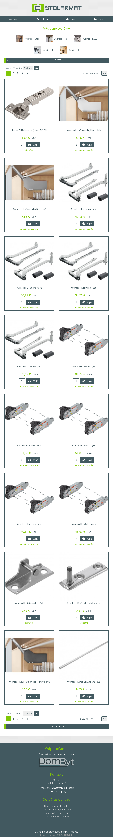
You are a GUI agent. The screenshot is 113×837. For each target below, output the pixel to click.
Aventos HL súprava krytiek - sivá (29, 209)
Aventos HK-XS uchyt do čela (29, 603)
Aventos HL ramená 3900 (83, 209)
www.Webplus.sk (64, 835)
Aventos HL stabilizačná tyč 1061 (83, 682)
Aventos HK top (27, 38)
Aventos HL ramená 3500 (83, 288)
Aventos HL (69, 50)
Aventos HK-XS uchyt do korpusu (83, 603)
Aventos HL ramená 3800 (29, 288)
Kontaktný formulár (56, 783)
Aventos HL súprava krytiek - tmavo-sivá (29, 682)
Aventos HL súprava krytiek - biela (84, 130)
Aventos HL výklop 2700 (29, 445)
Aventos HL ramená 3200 (29, 367)
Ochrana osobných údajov (56, 809)
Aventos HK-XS (85, 38)
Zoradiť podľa (14, 68)
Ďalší (27, 73)
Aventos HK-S (57, 38)
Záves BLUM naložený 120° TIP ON (29, 130)
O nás (56, 780)
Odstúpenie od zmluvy (56, 816)
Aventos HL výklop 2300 (29, 524)
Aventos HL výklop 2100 (83, 524)
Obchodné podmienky (56, 806)
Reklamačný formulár (56, 813)
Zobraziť (95, 73)
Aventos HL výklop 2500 (83, 445)
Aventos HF (43, 50)
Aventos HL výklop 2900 (83, 367)
